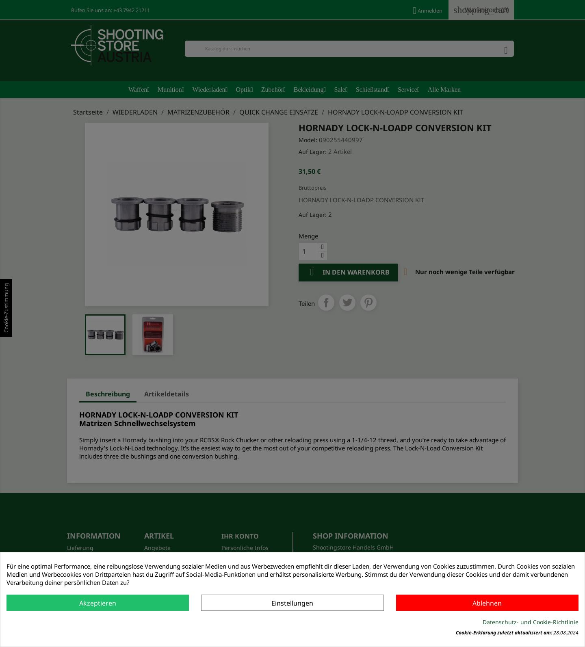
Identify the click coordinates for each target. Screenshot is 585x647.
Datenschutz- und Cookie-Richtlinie (530, 622)
